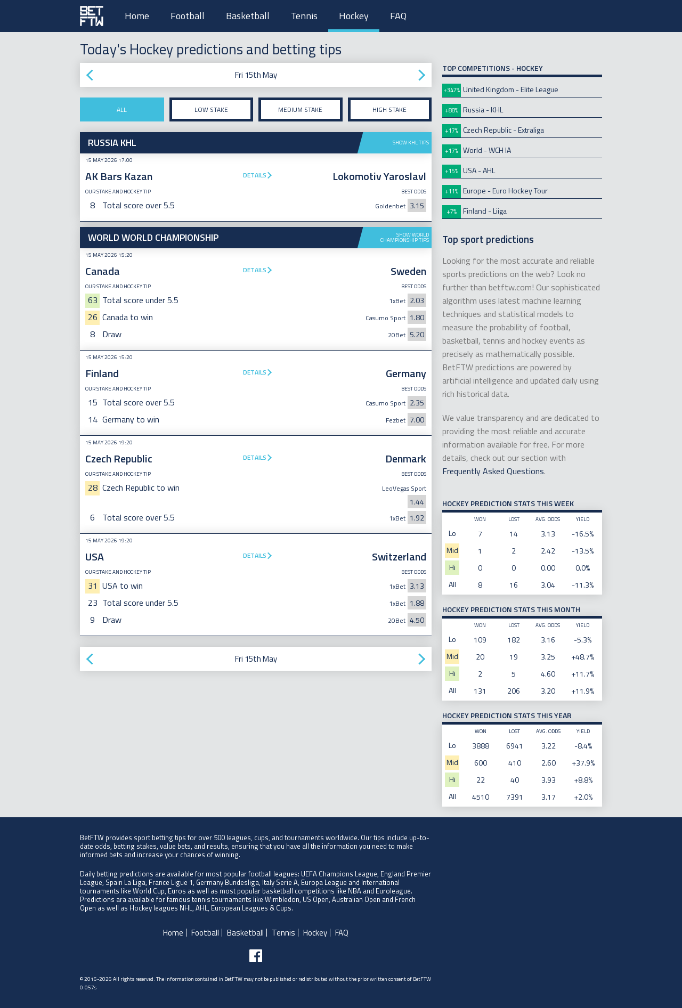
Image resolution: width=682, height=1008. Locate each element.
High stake (389, 109)
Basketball (248, 16)
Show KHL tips (411, 143)
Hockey (354, 16)
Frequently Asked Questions (493, 471)
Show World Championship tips (404, 237)
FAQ (398, 16)
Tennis (304, 16)
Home (137, 16)
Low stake (211, 109)
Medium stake (300, 109)
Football (187, 16)
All (122, 109)
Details (254, 175)
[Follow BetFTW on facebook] (255, 955)
